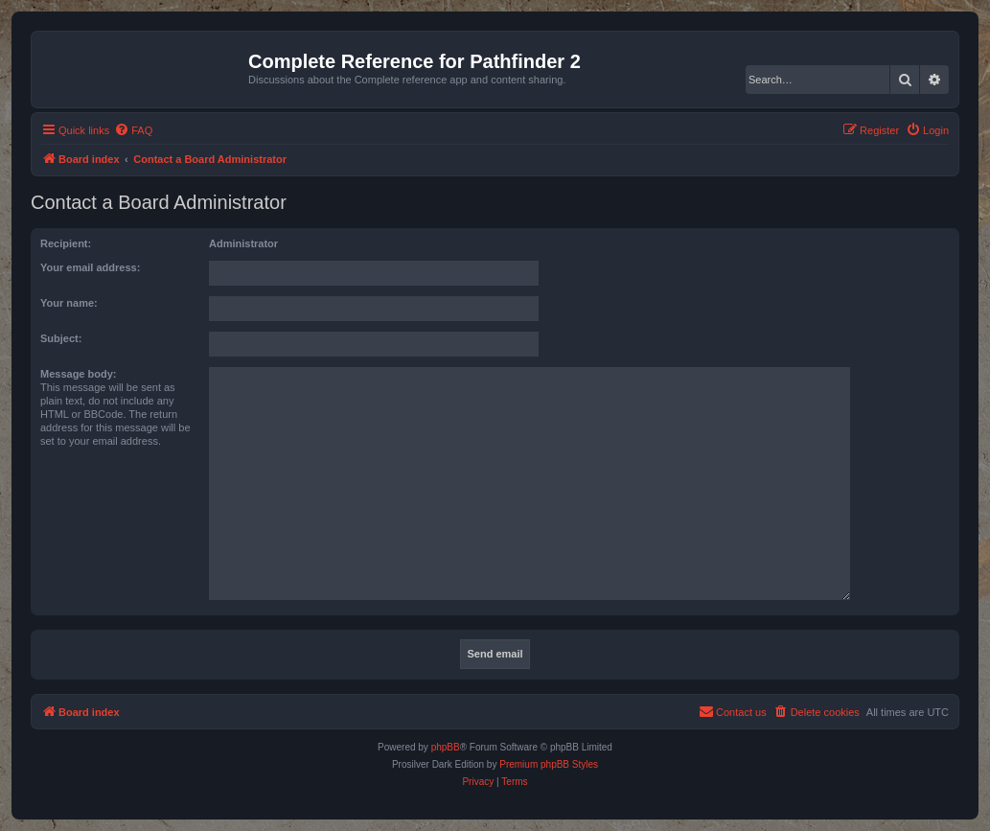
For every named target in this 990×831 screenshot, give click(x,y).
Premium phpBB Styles (548, 764)
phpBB (445, 747)
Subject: (60, 338)
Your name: (69, 303)
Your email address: (90, 267)
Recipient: (65, 243)
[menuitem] (133, 130)
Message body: (78, 374)
